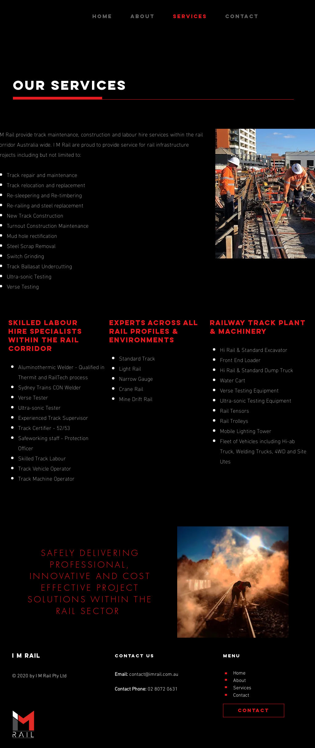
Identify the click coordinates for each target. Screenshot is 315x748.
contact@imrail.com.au (153, 674)
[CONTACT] (253, 710)
